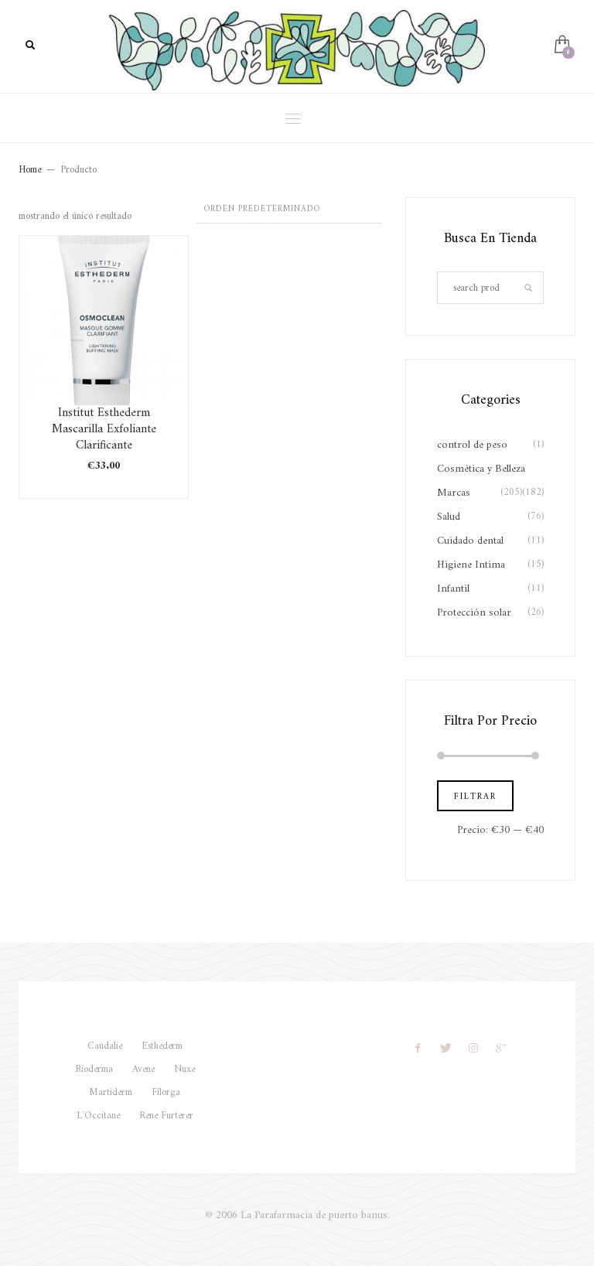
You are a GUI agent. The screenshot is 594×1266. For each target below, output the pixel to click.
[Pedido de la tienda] (289, 210)
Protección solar (474, 613)
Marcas (453, 493)
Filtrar (475, 797)
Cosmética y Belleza (481, 469)
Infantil (453, 589)
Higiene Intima (471, 565)
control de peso (472, 445)
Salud (448, 517)
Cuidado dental (470, 541)
